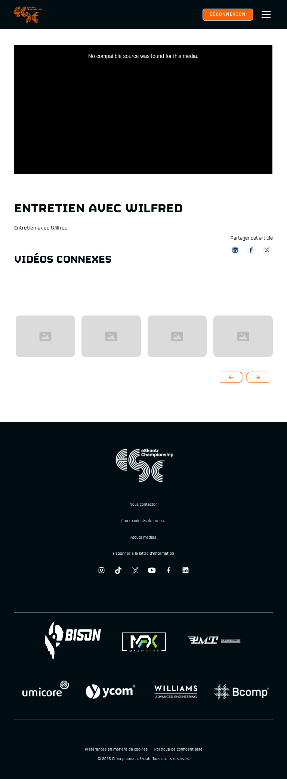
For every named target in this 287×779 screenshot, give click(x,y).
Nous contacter (143, 504)
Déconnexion (228, 14)
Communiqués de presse (143, 521)
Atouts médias (143, 537)
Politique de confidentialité (178, 750)
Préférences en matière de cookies (116, 750)
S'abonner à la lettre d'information (143, 553)
